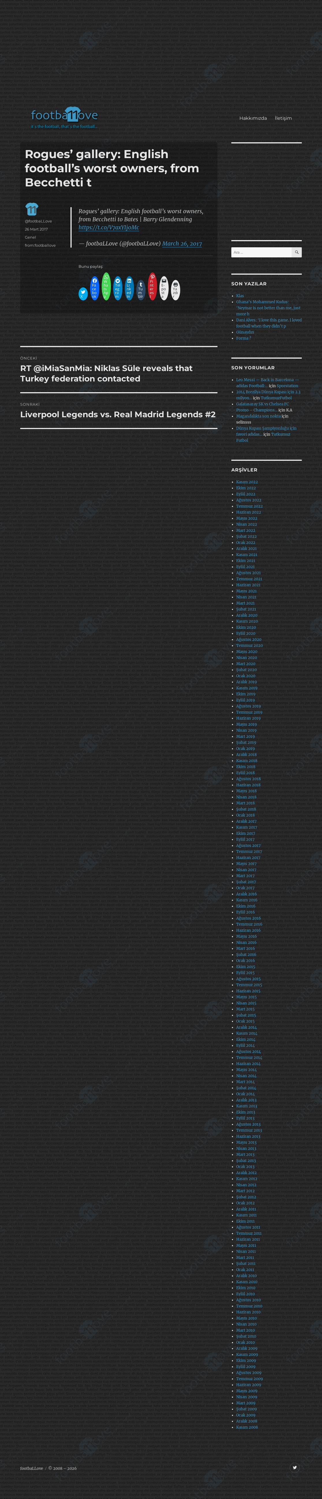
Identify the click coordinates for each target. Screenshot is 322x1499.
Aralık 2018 (246, 754)
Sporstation (287, 385)
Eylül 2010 (245, 1294)
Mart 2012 (245, 1191)
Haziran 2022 (248, 512)
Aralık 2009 (247, 1348)
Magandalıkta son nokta (258, 416)
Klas (240, 295)
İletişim (283, 118)
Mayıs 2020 (246, 651)
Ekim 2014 (245, 1039)
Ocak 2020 (245, 675)
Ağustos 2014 (248, 1051)
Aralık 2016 (246, 894)
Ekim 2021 (245, 560)
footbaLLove (31, 1468)
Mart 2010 (245, 1330)
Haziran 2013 (248, 1136)
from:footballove (40, 245)
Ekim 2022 (246, 488)
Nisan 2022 (246, 524)
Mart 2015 (245, 1009)
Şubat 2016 (246, 954)
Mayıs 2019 (246, 724)
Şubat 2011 (246, 1263)
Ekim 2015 (245, 966)
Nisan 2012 (246, 1184)
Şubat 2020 (246, 669)
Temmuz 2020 (249, 645)
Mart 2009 (246, 1403)
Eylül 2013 (245, 1118)
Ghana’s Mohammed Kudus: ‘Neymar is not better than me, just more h (268, 308)
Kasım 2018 (246, 760)
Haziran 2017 (248, 857)
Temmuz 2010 (249, 1306)
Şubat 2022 (246, 536)
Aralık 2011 (246, 1209)
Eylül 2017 (245, 839)
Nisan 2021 (246, 597)
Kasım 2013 (246, 1106)
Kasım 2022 (247, 482)
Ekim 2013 (245, 1112)
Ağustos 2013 (248, 1124)
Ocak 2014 (245, 1094)
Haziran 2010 (248, 1312)
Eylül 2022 (245, 494)
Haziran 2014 (248, 1063)
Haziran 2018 (248, 785)
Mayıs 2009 (247, 1390)
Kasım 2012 (246, 1178)
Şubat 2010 (246, 1336)
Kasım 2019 (247, 688)
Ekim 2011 (245, 1221)
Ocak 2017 (245, 888)
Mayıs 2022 (246, 518)
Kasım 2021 (246, 554)
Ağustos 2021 (248, 572)
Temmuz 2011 (249, 1233)
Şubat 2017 (246, 881)
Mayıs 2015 (246, 997)
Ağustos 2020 (248, 639)
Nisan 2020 (246, 657)
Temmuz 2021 (249, 579)
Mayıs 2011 (246, 1245)
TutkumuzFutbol (276, 398)
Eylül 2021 (245, 566)
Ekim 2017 (245, 833)
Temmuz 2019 (249, 712)
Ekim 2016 (246, 906)
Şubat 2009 (246, 1409)
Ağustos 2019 (248, 706)
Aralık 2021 (246, 548)
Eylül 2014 (245, 1045)
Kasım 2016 (247, 900)
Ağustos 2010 (248, 1300)
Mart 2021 (245, 603)
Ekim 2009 (246, 1360)
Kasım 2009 (247, 1354)
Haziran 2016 (248, 930)
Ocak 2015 (245, 1021)
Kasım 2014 (246, 1033)
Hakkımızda (253, 118)
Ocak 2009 (246, 1415)
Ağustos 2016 (248, 918)
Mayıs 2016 (246, 936)
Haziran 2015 (248, 991)
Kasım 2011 (246, 1215)
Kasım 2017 (246, 827)
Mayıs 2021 (246, 591)
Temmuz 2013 (249, 1130)
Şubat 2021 (246, 609)
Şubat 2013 (246, 1160)
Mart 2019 (245, 736)
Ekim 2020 (246, 627)
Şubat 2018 (246, 809)
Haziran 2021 (248, 585)
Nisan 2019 (246, 730)
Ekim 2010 (245, 1287)
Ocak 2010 (245, 1342)
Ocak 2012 (245, 1203)
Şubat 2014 (246, 1088)
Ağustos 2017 (248, 845)
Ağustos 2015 (248, 978)
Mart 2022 (245, 530)
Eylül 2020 (245, 633)
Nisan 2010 (246, 1324)
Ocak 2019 (245, 748)
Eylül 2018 (245, 772)
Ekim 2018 (245, 766)
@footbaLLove (38, 221)
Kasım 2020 (247, 621)
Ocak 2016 (245, 960)
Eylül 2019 (245, 700)
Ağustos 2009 (249, 1372)
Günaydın (245, 332)
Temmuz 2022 (249, 506)
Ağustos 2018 (248, 778)
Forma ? (243, 338)
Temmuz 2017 (249, 851)
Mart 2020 (245, 663)
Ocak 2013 (245, 1166)
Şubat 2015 (246, 1015)
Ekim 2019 (246, 694)
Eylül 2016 (245, 912)
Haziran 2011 (248, 1239)
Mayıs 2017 (246, 863)
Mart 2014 (245, 1081)
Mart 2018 (245, 803)
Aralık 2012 (246, 1172)
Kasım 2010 (246, 1281)
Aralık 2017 (246, 821)
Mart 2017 (245, 875)
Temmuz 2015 (249, 985)
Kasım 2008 (247, 1427)
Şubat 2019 (246, 742)
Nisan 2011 (246, 1251)
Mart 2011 (245, 1257)
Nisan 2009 (246, 1397)
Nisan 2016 (246, 942)
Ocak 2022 (245, 542)
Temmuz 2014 (249, 1057)
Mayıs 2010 (246, 1318)
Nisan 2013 (246, 1148)
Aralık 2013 (246, 1100)
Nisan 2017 (246, 869)
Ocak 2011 (245, 1269)
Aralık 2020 (246, 615)
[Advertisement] (162, 56)
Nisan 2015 (246, 1003)
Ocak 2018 (245, 815)
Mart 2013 (245, 1154)
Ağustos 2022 (248, 500)
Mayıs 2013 (246, 1142)
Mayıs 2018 (246, 791)
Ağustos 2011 (248, 1227)
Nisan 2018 (246, 797)
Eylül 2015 (245, 972)
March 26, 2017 (182, 243)
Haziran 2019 (248, 718)
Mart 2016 (245, 948)
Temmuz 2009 (249, 1378)
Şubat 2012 (246, 1197)
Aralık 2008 (246, 1421)
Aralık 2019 (246, 682)
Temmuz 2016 (249, 924)
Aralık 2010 (246, 1275)
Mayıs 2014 (246, 1069)
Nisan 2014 (246, 1075)
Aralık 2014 (246, 1027)
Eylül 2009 (246, 1366)
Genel (30, 237)
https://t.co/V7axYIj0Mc (109, 227)
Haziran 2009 (248, 1384)
